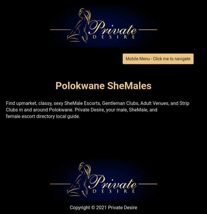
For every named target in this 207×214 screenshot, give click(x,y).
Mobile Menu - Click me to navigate (158, 58)
